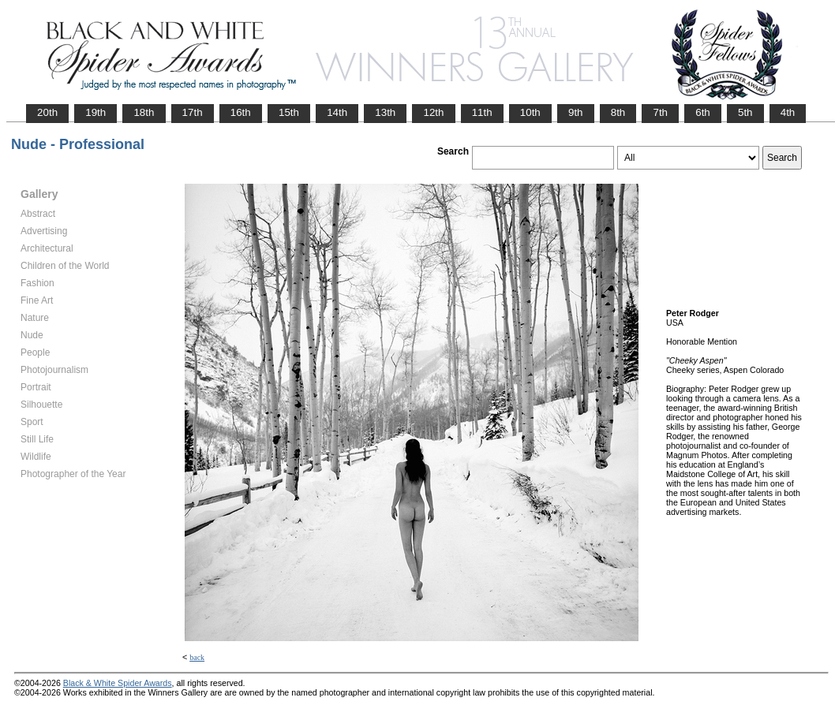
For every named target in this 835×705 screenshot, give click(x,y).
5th (745, 112)
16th (241, 112)
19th (95, 112)
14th (337, 112)
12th (433, 112)
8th (618, 112)
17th (193, 112)
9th (576, 112)
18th (144, 112)
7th (660, 112)
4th (788, 112)
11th (482, 112)
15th (289, 112)
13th (385, 112)
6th (703, 112)
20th (47, 112)
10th (530, 112)
